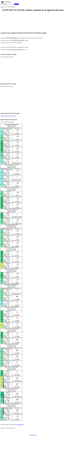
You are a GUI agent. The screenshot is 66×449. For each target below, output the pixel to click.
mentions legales (33, 435)
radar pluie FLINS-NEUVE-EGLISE (8, 115)
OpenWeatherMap (19, 424)
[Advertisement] (33, 22)
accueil (2, 6)
